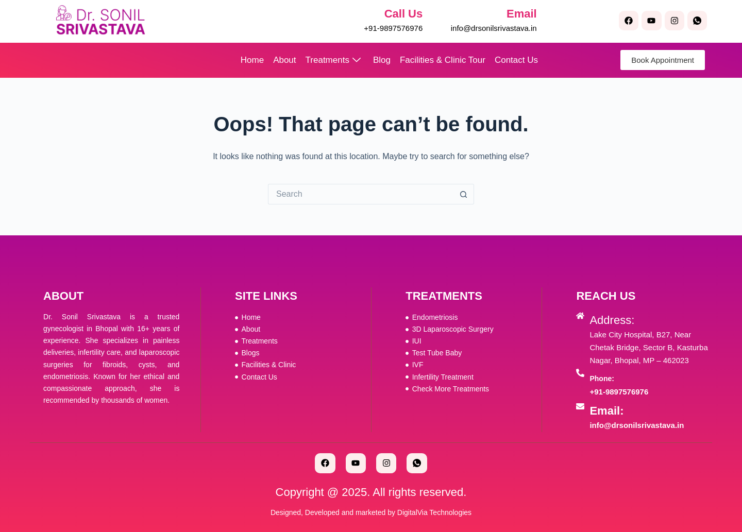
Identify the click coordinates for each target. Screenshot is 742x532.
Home (252, 60)
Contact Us (516, 60)
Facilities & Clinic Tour (442, 60)
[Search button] (463, 194)
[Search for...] (360, 194)
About (284, 60)
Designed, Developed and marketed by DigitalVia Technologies (371, 512)
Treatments (333, 60)
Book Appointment (662, 60)
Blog (382, 60)
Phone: (601, 378)
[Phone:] (580, 373)
